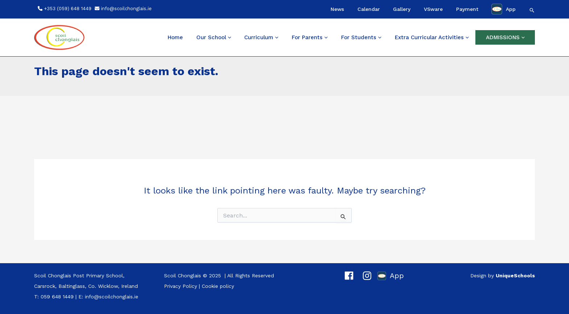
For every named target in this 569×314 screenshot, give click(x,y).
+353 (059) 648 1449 (67, 8)
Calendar (396, 9)
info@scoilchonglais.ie (126, 8)
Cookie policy (218, 286)
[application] (260, 37)
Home (212, 37)
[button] (532, 10)
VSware (448, 9)
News (371, 9)
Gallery (423, 9)
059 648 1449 (57, 296)
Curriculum (287, 37)
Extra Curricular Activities (441, 37)
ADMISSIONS (508, 37)
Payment (476, 9)
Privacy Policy (180, 286)
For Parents (330, 37)
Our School (245, 37)
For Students (376, 37)
